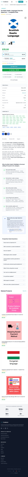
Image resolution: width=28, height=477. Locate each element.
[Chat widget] (14, 238)
